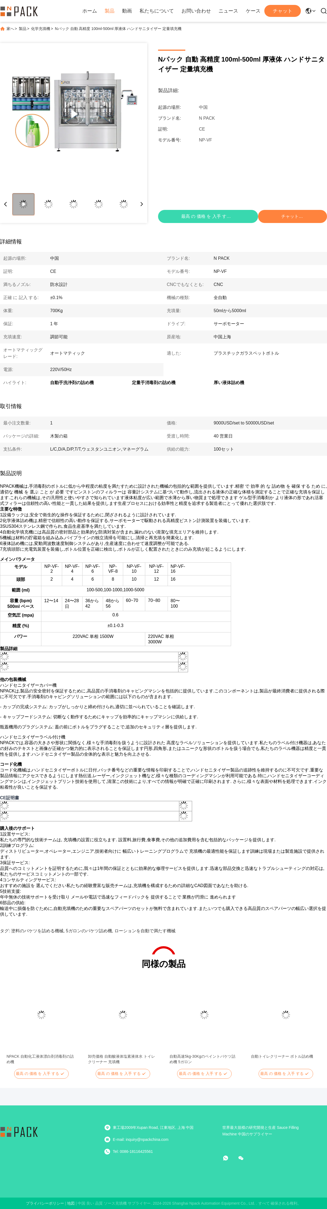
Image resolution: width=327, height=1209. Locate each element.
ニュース (228, 11)
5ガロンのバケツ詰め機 (89, 930)
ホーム (89, 11)
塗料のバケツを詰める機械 (37, 930)
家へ (10, 28)
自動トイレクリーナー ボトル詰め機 (282, 1056)
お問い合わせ (196, 11)
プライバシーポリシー (45, 1203)
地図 (71, 1203)
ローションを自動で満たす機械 (144, 930)
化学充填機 (40, 28)
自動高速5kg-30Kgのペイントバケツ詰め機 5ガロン (202, 1059)
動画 (127, 11)
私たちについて (157, 11)
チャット (282, 11)
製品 (109, 11)
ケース (253, 11)
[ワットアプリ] (229, 1158)
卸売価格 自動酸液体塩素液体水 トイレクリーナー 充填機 (121, 1059)
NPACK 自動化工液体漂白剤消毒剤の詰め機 (40, 1059)
